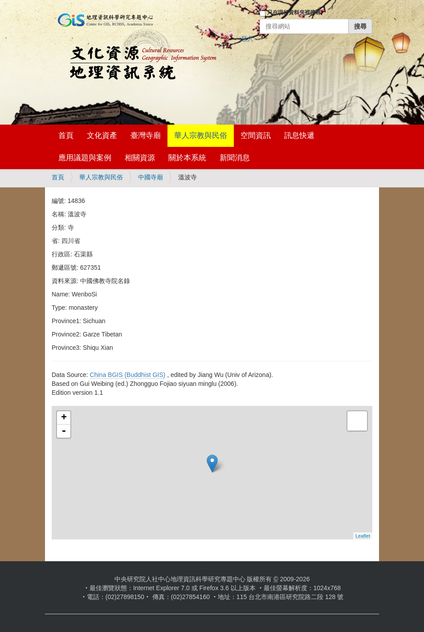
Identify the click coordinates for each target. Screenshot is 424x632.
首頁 (65, 135)
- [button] (64, 431)
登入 (247, 38)
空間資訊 (256, 135)
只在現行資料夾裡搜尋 (294, 12)
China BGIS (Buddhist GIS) (128, 374)
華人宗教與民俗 (200, 135)
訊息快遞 (299, 135)
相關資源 (140, 158)
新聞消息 (235, 158)
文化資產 (102, 135)
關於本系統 (187, 158)
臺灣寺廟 (145, 135)
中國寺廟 (150, 177)
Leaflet (362, 536)
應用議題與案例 (84, 158)
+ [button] (64, 418)
